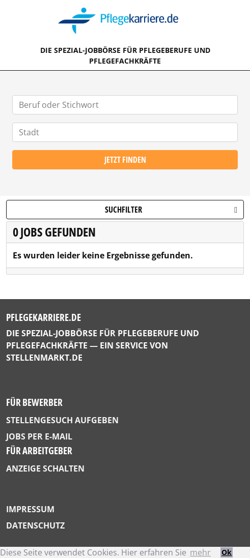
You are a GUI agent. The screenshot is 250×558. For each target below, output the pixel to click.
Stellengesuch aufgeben (62, 420)
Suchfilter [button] (171, 209)
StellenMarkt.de (44, 357)
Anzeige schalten (45, 468)
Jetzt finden (125, 159)
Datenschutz (35, 525)
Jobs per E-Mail (39, 436)
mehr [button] (200, 552)
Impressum (30, 509)
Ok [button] (226, 552)
